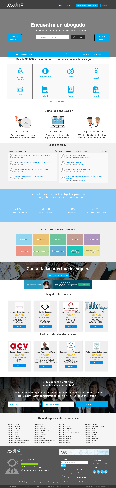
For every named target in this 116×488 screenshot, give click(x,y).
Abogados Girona (39, 432)
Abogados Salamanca (40, 434)
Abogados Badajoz (90, 436)
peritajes (19, 361)
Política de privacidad (13, 486)
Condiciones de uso (27, 486)
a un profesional (58, 54)
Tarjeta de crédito (45, 320)
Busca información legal (67, 473)
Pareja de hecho (19, 322)
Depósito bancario (45, 321)
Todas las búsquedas (69, 482)
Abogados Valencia (14, 428)
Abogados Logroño (39, 438)
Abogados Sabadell (91, 432)
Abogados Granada (14, 438)
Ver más (54, 151)
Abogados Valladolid (40, 428)
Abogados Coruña (39, 426)
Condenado (71, 321)
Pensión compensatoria (19, 320)
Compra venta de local (19, 319)
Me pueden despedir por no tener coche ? (78, 169)
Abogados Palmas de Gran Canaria (18, 440)
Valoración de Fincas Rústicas (45, 361)
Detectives (14, 37)
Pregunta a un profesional (67, 475)
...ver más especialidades (58, 101)
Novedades (64, 459)
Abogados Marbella (91, 424)
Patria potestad (19, 321)
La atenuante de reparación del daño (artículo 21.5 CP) (31, 169)
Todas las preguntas (39, 482)
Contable (19, 359)
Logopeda (96, 359)
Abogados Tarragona (65, 428)
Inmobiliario (19, 360)
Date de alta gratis (92, 404)
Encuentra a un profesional (67, 477)
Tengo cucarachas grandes (74, 162)
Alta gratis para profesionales (86, 5)
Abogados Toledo (90, 440)
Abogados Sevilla (13, 430)
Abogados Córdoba (65, 438)
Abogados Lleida (64, 430)
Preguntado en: (78, 157)
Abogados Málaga (13, 436)
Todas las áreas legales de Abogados (88, 482)
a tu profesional (92, 54)
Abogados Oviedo (39, 436)
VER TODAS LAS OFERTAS (58, 275)
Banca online (45, 322)
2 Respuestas (80, 164)
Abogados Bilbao (13, 432)
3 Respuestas (86, 157)
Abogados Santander (65, 426)
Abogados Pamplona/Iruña (42, 442)
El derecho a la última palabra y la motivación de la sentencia (33, 155)
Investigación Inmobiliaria (71, 361)
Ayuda (78, 475)
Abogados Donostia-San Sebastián (44, 440)
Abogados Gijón (64, 440)
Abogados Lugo (89, 442)
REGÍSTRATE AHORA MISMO (29, 464)
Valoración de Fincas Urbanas (45, 360)
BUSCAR (77, 37)
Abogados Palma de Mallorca (42, 430)
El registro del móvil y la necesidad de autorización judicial (32, 162)
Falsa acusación (70, 320)
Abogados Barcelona (14, 426)
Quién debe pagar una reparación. (76, 155)
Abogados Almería (65, 436)
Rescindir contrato (96, 321)
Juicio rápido (71, 322)
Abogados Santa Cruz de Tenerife (69, 432)
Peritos (101, 37)
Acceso (104, 5)
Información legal (24, 54)
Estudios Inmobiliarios (71, 362)
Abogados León (64, 434)
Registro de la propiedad (96, 322)
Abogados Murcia (39, 424)
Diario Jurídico (81, 477)
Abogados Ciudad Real (92, 438)
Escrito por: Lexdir (18, 157)
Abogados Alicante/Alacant (16, 442)
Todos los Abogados (24, 482)
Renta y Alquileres (71, 360)
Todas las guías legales (53, 482)
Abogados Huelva (90, 434)
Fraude (45, 319)
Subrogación (96, 320)
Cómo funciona (43, 464)
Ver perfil (19, 326)
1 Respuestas (81, 171)
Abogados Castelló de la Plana (94, 426)
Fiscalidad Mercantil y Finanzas (45, 359)
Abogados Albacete (65, 442)
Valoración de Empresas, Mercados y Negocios (48, 362)
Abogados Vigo (63, 424)
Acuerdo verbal (70, 319)
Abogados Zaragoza (14, 434)
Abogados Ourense (91, 430)
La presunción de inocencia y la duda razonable (28, 176)
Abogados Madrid (13, 424)
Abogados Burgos (90, 428)
